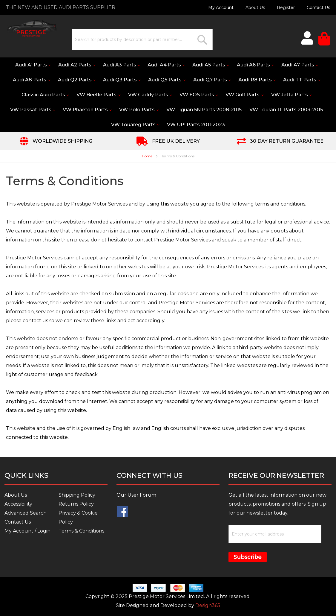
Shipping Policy (77, 495)
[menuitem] (36, 64)
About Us (255, 7)
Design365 (207, 605)
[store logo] (31, 28)
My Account (221, 7)
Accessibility (18, 504)
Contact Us (318, 7)
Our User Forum (136, 495)
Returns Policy (76, 504)
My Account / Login (27, 531)
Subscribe (248, 557)
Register (286, 7)
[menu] (168, 94)
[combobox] (142, 39)
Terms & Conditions (81, 531)
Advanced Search (25, 513)
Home (147, 156)
